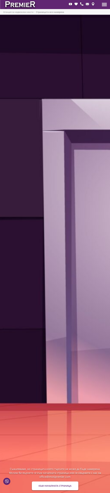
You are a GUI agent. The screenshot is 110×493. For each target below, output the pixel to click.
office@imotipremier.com (55, 477)
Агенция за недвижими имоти (18, 12)
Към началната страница (55, 485)
